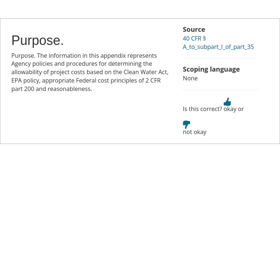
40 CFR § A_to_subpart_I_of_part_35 (218, 42)
